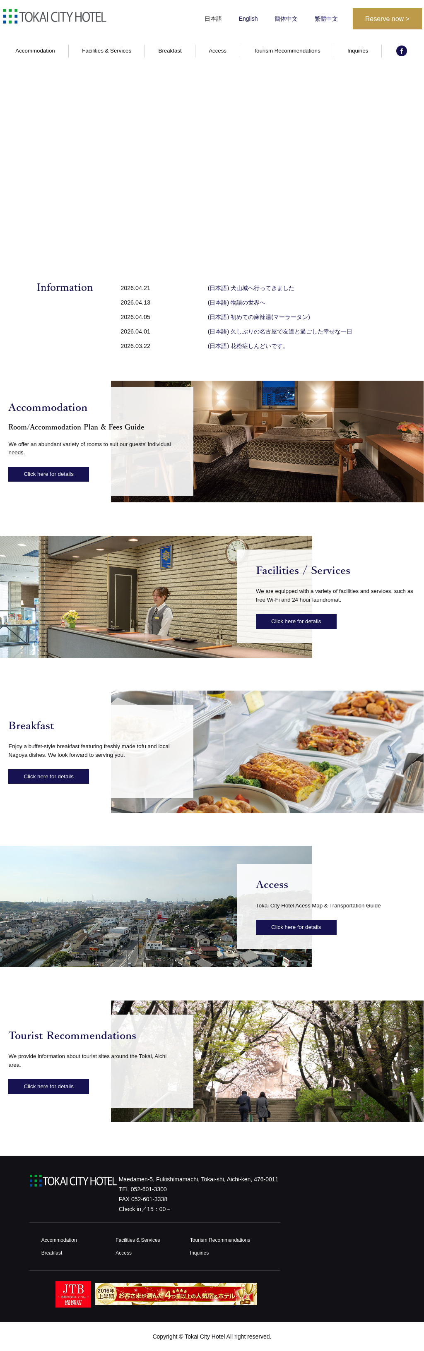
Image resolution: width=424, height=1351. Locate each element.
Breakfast (170, 52)
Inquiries (357, 52)
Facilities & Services (106, 52)
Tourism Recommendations (286, 52)
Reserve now (387, 18)
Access (217, 52)
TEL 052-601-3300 (143, 1189)
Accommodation (35, 52)
